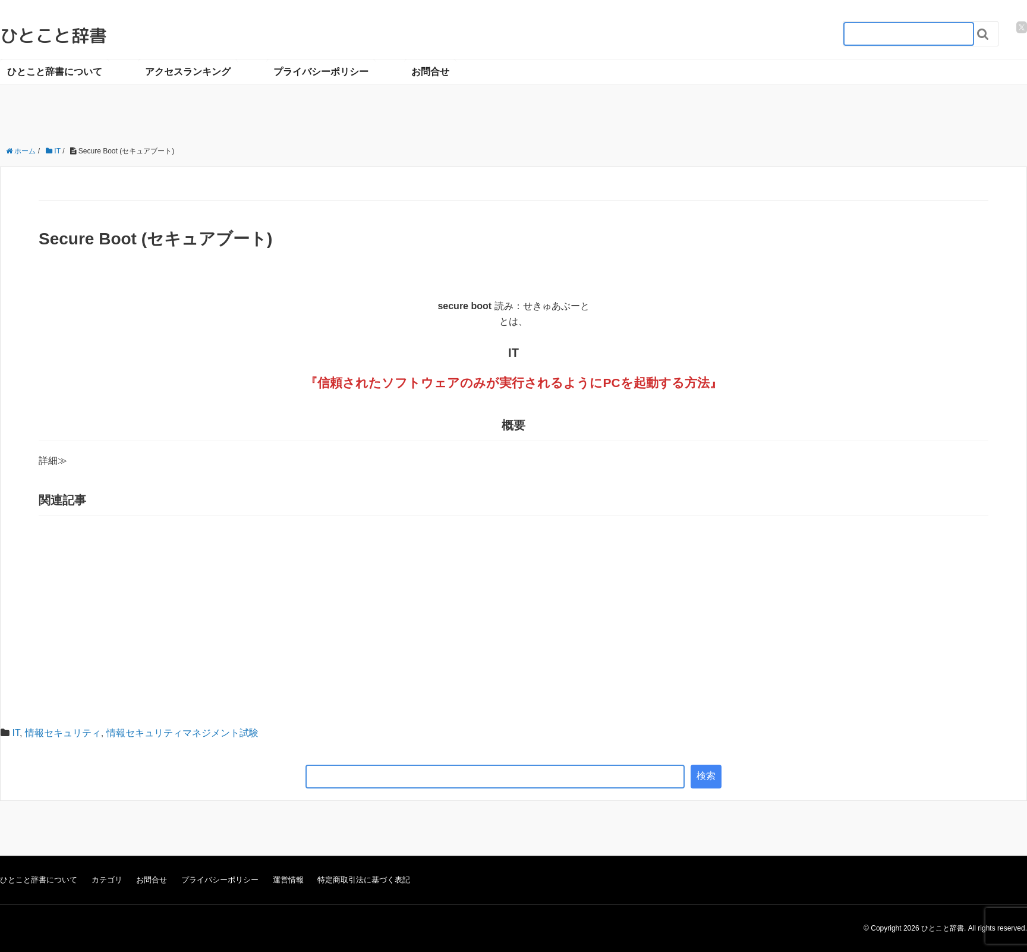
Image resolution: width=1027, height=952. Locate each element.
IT (15, 733)
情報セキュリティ (63, 733)
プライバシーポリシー (320, 72)
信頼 (329, 382)
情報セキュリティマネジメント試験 (182, 733)
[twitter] (1021, 27)
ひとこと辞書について (54, 72)
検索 (706, 776)
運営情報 (288, 879)
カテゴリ (107, 879)
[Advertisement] (513, 611)
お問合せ (430, 72)
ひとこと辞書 (53, 35)
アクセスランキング (188, 72)
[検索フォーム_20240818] (908, 34)
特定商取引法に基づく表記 (363, 879)
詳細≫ (53, 460)
